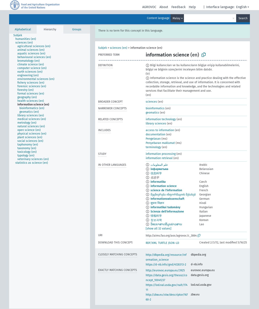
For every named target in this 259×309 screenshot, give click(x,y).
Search (243, 18)
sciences (151, 101)
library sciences (156, 123)
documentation (155, 134)
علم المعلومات (159, 165)
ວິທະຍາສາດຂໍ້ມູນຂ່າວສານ (166, 224)
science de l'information (166, 190)
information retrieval (159, 158)
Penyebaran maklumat (160, 143)
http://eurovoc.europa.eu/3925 (165, 270)
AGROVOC (149, 7)
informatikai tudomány (165, 207)
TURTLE (162, 243)
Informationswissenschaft (167, 199)
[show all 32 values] (158, 228)
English (241, 7)
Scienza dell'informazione (167, 211)
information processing (161, 154)
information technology (161, 119)
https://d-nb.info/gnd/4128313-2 (166, 264)
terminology (153, 147)
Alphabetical (23, 29)
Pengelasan (153, 138)
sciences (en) (118, 48)
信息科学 (156, 173)
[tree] (49, 171)
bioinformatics (155, 108)
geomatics (152, 112)
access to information (160, 130)
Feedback (178, 7)
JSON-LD (173, 243)
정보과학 (156, 220)
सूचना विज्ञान (157, 203)
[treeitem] (19, 35)
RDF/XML (151, 243)
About (163, 7)
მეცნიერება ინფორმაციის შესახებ (173, 194)
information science (164, 186)
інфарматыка (159, 169)
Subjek (102, 48)
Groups (76, 29)
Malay (176, 18)
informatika (158, 182)
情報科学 (156, 216)
